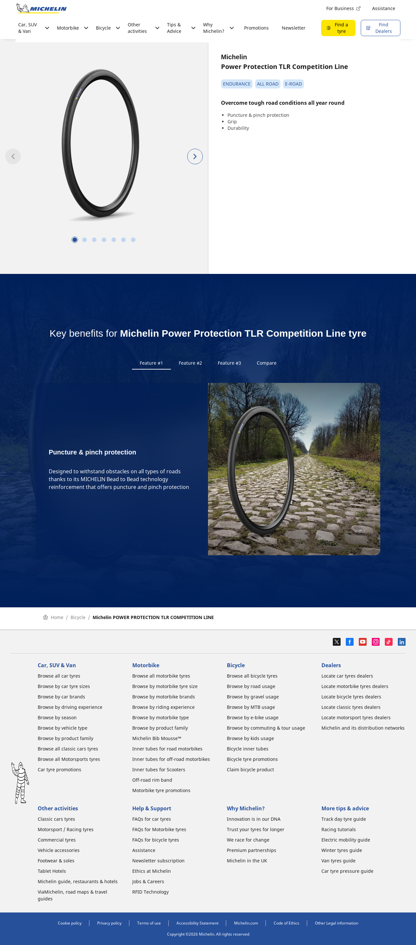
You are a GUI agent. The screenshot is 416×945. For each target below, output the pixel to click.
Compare (267, 363)
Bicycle (78, 619)
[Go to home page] (42, 8)
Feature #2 (190, 363)
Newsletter (294, 28)
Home (53, 619)
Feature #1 (151, 363)
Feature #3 (229, 363)
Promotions (256, 28)
